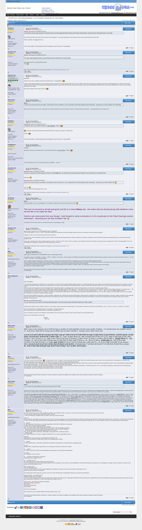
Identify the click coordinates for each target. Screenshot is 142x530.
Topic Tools (127, 23)
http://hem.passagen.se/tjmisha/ (32, 482)
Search (32, 15)
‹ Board (17, 516)
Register (28, 8)
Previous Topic (125, 20)
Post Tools (128, 29)
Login (22, 8)
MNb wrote (26, 300)
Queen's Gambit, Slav (50, 13)
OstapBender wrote (29, 124)
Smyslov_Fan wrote (29, 31)
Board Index (20, 15)
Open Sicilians (48, 11)
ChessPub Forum (12, 18)
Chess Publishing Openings (25, 18)
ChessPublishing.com (117, 13)
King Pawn (47, 10)
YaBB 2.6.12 (79, 520)
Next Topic (131, 20)
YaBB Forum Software (62, 521)
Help (26, 15)
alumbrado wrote (28, 171)
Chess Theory (10, 15)
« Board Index (11, 516)
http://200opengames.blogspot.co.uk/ (60, 69)
